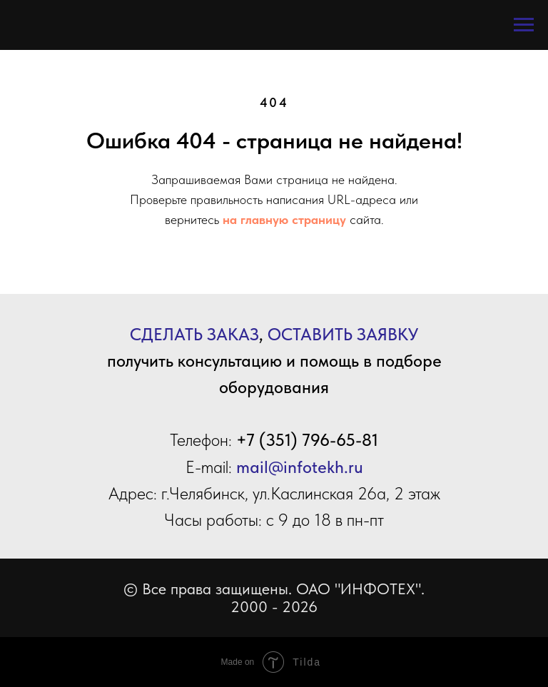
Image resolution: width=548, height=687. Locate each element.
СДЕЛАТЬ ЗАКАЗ (194, 334)
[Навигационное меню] (524, 25)
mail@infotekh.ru (299, 467)
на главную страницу (284, 219)
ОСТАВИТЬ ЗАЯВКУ (343, 334)
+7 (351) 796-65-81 (307, 439)
